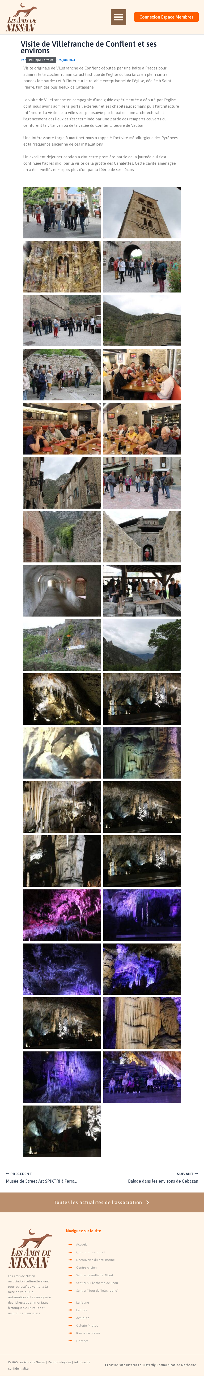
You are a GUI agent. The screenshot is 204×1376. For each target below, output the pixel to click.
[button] (118, 17)
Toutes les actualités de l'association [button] (102, 1202)
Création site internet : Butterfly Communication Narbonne (150, 1365)
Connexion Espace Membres (166, 17)
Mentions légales (60, 1362)
